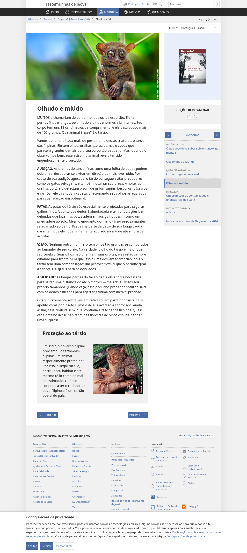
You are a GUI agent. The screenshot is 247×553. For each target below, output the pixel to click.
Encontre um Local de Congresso (164, 459)
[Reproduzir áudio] (201, 19)
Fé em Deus (39, 491)
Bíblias (75, 450)
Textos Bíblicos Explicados (46, 455)
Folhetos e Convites (82, 466)
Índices (75, 491)
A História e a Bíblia (42, 501)
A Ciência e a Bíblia (42, 496)
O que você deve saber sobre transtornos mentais (193, 148)
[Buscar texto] (191, 4)
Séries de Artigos (80, 471)
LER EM (173, 28)
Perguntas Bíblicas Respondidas (49, 450)
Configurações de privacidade (185, 536)
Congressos (117, 490)
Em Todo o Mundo (120, 509)
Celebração (117, 485)
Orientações (78, 496)
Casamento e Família (43, 476)
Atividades (116, 495)
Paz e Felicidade (41, 471)
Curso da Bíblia (40, 461)
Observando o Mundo (180, 162)
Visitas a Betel (118, 475)
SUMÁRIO (192, 135)
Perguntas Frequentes (122, 459)
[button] (78, 12)
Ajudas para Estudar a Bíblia (47, 466)
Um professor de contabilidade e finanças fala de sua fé (193, 196)
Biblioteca (33, 19)
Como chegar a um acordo (193, 172)
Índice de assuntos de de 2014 (192, 221)
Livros (75, 455)
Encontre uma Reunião (196, 451)
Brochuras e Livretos (82, 461)
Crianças (37, 486)
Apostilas (77, 481)
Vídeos (75, 506)
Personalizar (64, 546)
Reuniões (116, 480)
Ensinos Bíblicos (41, 444)
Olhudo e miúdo (177, 183)
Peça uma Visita (119, 464)
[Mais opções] (216, 19)
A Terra (193, 210)
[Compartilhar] (208, 19)
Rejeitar (47, 546)
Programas (78, 486)
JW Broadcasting (81, 501)
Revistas (48, 19)
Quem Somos (118, 453)
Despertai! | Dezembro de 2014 (73, 19)
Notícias (115, 444)
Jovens (36, 481)
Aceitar (32, 546)
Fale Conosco (118, 470)
